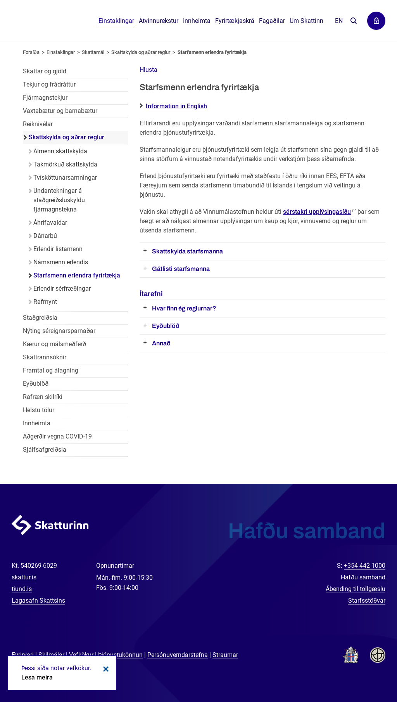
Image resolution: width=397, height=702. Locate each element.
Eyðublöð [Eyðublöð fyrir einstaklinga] (35, 383)
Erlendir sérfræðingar (62, 288)
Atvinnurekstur (158, 20)
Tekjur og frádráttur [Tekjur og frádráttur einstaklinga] (49, 84)
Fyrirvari (23, 655)
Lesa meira (37, 677)
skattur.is (24, 577)
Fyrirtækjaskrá (234, 20)
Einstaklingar (116, 20)
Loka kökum (105, 669)
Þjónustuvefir (376, 21)
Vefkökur (81, 655)
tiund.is (22, 589)
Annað (161, 343)
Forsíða (31, 52)
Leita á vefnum (353, 21)
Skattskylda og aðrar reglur (140, 52)
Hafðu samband (363, 577)
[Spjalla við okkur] (366, 671)
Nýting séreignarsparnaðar (59, 331)
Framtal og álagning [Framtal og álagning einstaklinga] (50, 370)
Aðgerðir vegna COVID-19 (57, 436)
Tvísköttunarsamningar (65, 177)
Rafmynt (45, 301)
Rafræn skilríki (42, 396)
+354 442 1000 (364, 565)
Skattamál (93, 52)
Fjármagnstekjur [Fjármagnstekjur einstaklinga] (45, 97)
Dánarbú (45, 235)
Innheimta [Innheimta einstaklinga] (36, 423)
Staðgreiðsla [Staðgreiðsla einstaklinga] (40, 317)
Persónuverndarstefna (177, 655)
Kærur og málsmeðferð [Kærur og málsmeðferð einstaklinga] (54, 344)
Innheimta (197, 20)
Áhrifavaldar (50, 222)
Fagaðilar (272, 20)
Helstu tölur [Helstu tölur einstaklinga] (38, 410)
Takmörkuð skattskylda (65, 164)
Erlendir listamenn (58, 249)
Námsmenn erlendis (60, 262)
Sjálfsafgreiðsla (44, 449)
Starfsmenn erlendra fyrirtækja (212, 52)
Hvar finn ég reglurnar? (184, 308)
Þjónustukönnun (120, 655)
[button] (148, 69)
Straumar (225, 655)
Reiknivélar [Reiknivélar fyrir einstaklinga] (38, 124)
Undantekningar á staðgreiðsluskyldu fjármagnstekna (59, 200)
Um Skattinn (306, 20)
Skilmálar (51, 655)
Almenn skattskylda (60, 151)
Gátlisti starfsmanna (181, 268)
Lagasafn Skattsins (38, 600)
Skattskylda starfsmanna (187, 251)
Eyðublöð (166, 325)
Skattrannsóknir (44, 357)
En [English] (339, 20)
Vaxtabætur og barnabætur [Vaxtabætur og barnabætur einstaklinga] (60, 110)
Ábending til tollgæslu (355, 589)
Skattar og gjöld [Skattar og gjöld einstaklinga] (44, 71)
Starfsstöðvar (366, 600)
